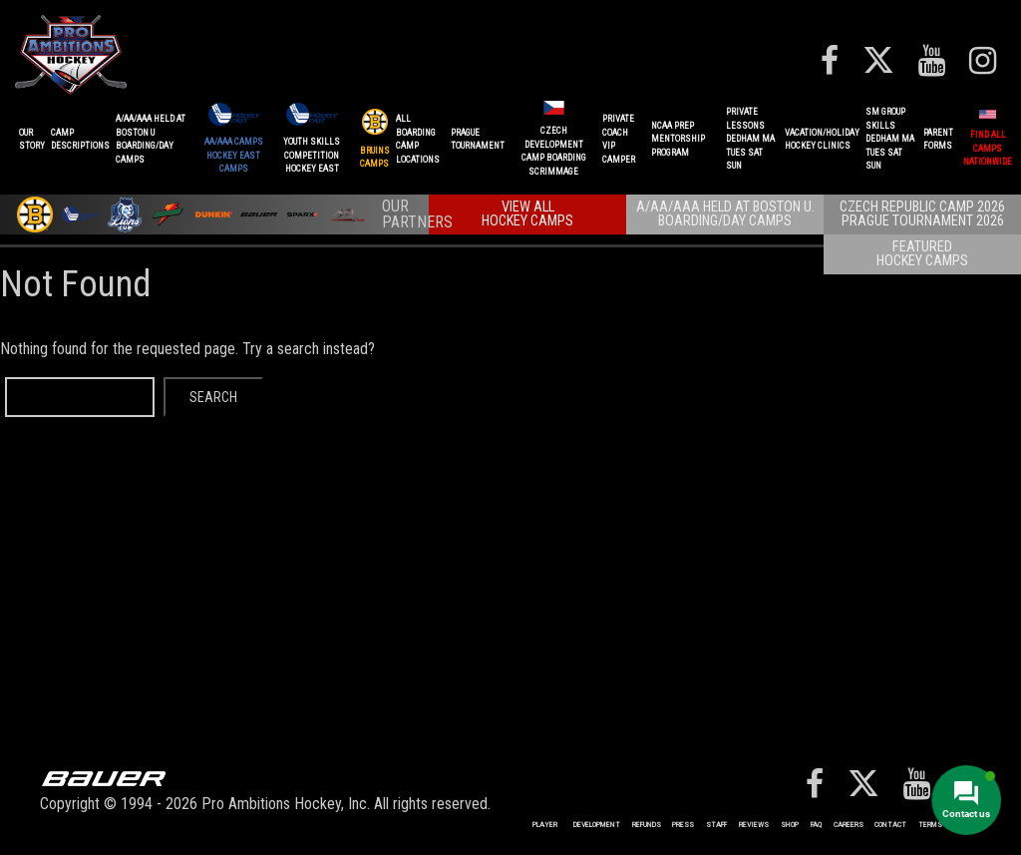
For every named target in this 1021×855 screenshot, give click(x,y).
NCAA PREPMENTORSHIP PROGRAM (678, 139)
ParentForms (938, 140)
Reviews (754, 824)
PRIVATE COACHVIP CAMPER (618, 139)
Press (683, 824)
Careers (848, 824)
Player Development (576, 824)
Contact (890, 824)
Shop (790, 824)
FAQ (816, 824)
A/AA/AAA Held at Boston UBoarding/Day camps (150, 139)
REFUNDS (646, 824)
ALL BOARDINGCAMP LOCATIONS (418, 139)
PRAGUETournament (478, 140)
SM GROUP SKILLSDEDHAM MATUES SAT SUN (889, 139)
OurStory (32, 140)
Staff (716, 824)
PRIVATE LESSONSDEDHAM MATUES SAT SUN (750, 139)
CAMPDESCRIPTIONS (80, 140)
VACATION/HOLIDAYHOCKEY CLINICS (822, 140)
